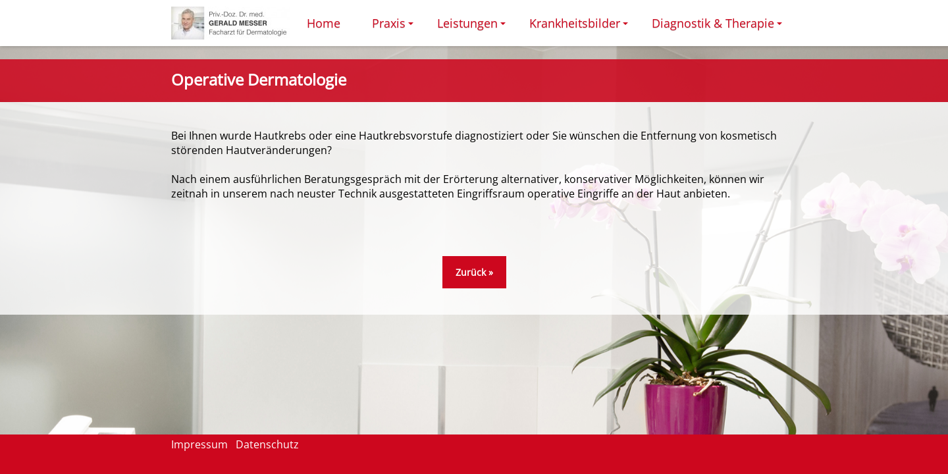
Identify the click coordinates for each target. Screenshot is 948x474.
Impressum (199, 444)
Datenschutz (267, 444)
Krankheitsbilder (580, 27)
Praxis (394, 27)
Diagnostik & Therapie (719, 27)
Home (323, 23)
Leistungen (473, 27)
